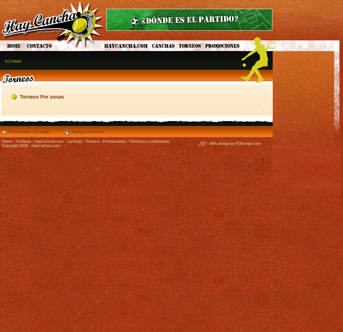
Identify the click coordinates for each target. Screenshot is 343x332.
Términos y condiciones (149, 141)
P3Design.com (248, 143)
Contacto (23, 141)
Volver (16, 61)
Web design (219, 143)
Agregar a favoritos (87, 132)
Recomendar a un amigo (29, 132)
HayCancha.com (49, 141)
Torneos (92, 141)
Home (7, 141)
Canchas (74, 141)
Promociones (114, 141)
